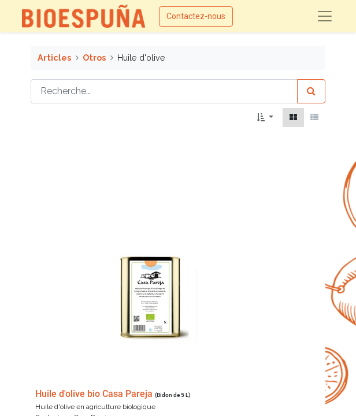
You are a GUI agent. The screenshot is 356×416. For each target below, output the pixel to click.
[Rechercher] (311, 91)
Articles (54, 57)
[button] (265, 117)
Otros (94, 57)
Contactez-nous (195, 16)
